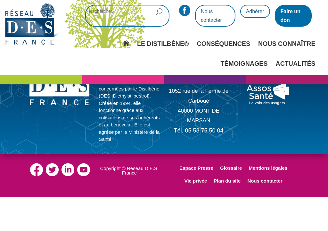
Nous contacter (211, 16)
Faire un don (290, 16)
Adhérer (255, 11)
